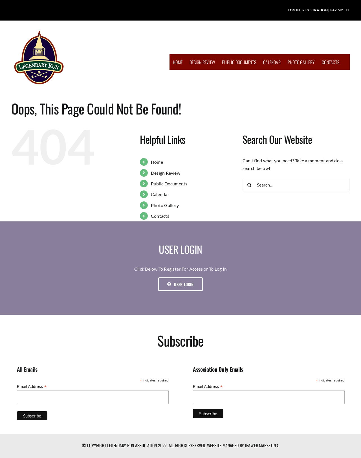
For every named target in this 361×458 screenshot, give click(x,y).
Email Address (32, 386)
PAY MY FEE (340, 10)
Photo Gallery (165, 205)
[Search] (250, 185)
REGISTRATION (315, 10)
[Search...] (296, 185)
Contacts (160, 216)
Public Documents (169, 183)
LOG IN (294, 10)
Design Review (165, 173)
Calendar (160, 194)
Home (157, 162)
